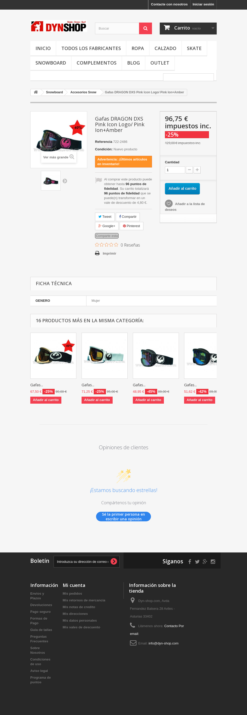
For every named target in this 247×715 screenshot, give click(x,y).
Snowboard (50, 63)
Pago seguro (40, 612)
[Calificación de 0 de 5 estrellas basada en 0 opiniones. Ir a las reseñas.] (117, 245)
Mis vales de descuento (81, 627)
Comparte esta (107, 236)
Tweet (104, 217)
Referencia (103, 142)
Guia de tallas (41, 630)
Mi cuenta (74, 585)
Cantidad (172, 162)
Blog (133, 63)
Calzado (165, 48)
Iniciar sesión (203, 4)
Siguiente (64, 180)
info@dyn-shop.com (164, 643)
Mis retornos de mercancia (84, 600)
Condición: (104, 149)
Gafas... (36, 384)
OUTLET (159, 63)
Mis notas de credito (79, 607)
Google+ (106, 226)
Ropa (138, 48)
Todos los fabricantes (91, 48)
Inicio (43, 48)
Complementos (97, 63)
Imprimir (109, 253)
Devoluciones (41, 605)
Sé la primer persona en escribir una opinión (123, 516)
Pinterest (131, 226)
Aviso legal (39, 671)
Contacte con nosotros (169, 4)
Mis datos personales (80, 620)
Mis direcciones (75, 614)
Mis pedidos (72, 593)
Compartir (128, 217)
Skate (194, 48)
